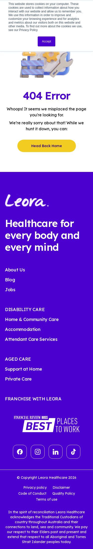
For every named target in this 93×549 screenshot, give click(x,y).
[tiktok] (73, 452)
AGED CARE (18, 359)
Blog (10, 280)
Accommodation (22, 329)
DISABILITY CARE (25, 309)
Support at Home (23, 369)
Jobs (10, 289)
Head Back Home (46, 146)
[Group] (38, 452)
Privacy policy (35, 487)
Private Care (18, 379)
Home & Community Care (32, 319)
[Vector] (20, 452)
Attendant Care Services (31, 339)
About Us (15, 270)
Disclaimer (61, 487)
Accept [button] (46, 41)
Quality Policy (63, 493)
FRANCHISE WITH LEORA (33, 399)
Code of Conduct (32, 493)
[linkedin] (55, 452)
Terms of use (46, 499)
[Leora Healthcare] (27, 199)
